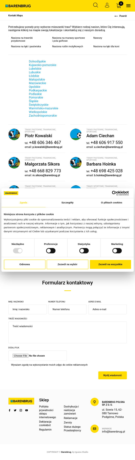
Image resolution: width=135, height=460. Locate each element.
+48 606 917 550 (107, 142)
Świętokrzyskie (39, 105)
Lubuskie (35, 72)
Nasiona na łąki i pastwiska (26, 46)
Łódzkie (34, 76)
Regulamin (45, 429)
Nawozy (97, 38)
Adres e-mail (94, 302)
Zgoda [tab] (23, 202)
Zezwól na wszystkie (110, 264)
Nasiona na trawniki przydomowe (22, 39)
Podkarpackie (38, 90)
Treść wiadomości (17, 319)
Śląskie (33, 101)
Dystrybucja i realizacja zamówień (71, 410)
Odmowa (24, 264)
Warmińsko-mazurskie (43, 108)
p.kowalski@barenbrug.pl (47, 147)
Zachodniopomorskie (43, 115)
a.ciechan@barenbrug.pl (108, 147)
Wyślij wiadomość (112, 375)
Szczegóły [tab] (67, 202)
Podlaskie (35, 94)
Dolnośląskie (37, 61)
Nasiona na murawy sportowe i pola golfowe (68, 39)
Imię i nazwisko (16, 302)
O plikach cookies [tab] (111, 202)
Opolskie (34, 86)
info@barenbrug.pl (113, 431)
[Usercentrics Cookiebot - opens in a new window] (116, 193)
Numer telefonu (56, 302)
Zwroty (68, 422)
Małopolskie (37, 79)
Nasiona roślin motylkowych (67, 46)
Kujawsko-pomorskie (42, 65)
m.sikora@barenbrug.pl (46, 175)
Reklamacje (70, 418)
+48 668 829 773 (45, 170)
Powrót (120, 16)
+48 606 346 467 (45, 142)
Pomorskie (36, 97)
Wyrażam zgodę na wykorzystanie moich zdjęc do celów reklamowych (49, 364)
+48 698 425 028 (107, 170)
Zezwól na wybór (67, 264)
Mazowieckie (37, 83)
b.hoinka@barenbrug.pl (107, 175)
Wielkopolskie (38, 112)
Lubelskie (35, 68)
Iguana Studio (81, 452)
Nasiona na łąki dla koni (106, 46)
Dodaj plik (13, 348)
